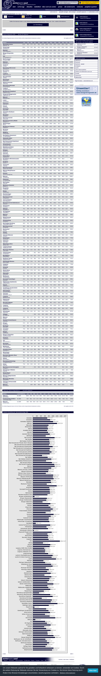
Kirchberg (5, 162)
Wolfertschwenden (8, 83)
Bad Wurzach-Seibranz (9, 127)
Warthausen (6, 276)
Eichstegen (6, 109)
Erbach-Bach (6, 156)
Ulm (6, 341)
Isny (7, 57)
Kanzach (7, 174)
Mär (32, 42)
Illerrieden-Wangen (8, 303)
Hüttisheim (5, 241)
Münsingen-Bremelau (8, 379)
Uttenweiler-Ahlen (7, 139)
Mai (39, 42)
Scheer (5, 364)
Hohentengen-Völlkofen (9, 370)
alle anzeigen (72, 11)
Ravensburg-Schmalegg (9, 361)
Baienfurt (7, 51)
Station (5, 42)
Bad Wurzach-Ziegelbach (9, 92)
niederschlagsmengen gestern (86, 40)
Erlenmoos (5, 103)
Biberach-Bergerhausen (9, 171)
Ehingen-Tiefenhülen (8, 335)
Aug (51, 42)
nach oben (65, 659)
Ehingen (5, 323)
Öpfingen (6, 209)
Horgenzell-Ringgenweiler (9, 95)
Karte (44, 16)
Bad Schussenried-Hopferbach (11, 142)
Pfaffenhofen (6, 300)
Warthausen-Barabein (8, 186)
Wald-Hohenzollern (8, 244)
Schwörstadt (6, 48)
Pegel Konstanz (78, 80)
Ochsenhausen (7, 144)
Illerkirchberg (6, 271)
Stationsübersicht (65, 16)
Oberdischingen (7, 194)
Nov (63, 42)
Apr (35, 42)
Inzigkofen (5, 265)
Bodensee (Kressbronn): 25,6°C (52, 9)
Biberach (6, 98)
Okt (59, 42)
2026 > (72, 30)
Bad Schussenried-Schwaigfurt (11, 367)
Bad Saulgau (6, 183)
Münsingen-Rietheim (8, 250)
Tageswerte (10, 16)
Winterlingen (6, 353)
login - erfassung (23, 13)
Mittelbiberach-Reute (8, 147)
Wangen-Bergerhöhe (8, 54)
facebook (78, 62)
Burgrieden (6, 188)
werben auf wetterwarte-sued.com (84, 71)
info (17, 13)
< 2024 (4, 30)
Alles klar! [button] (93, 670)
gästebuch (78, 60)
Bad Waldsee (6, 256)
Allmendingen (7, 291)
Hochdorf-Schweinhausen (9, 320)
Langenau (6, 297)
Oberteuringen (6, 124)
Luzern (5, 101)
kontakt (77, 73)
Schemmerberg (7, 221)
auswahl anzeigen (63, 11)
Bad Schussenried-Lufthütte (10, 121)
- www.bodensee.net (88, 80)
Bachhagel (5, 326)
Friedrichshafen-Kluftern (9, 399)
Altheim (6, 359)
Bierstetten (5, 115)
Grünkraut (5, 65)
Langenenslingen (7, 247)
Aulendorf (7, 294)
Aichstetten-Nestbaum (8, 112)
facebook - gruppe (80, 64)
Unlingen (6, 315)
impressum (78, 75)
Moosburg (5, 130)
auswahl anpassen (81, 11)
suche (77, 67)
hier (53, 21)
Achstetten (5, 329)
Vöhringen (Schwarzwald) (9, 382)
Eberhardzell (6, 230)
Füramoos (6, 338)
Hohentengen (6, 312)
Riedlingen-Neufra (7, 259)
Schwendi (5, 268)
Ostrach (5, 106)
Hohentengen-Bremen (8, 262)
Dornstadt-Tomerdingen (9, 279)
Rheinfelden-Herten (8, 45)
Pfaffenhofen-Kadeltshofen (10, 282)
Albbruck (6, 396)
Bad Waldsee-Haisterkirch (9, 136)
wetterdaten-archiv (93, 11)
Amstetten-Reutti (7, 350)
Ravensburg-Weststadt (9, 86)
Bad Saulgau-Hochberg (9, 224)
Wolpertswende (7, 218)
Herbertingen (6, 206)
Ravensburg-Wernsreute (9, 68)
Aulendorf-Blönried (8, 235)
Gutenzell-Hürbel (7, 200)
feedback (72, 659)
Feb (28, 42)
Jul (47, 42)
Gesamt (71, 42)
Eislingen (5, 150)
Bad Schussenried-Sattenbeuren (11, 203)
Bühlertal (6, 62)
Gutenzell (6, 153)
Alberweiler (6, 274)
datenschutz (78, 77)
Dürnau (6, 191)
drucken (60, 659)
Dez (67, 42)
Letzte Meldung (21, 393)
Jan (24, 42)
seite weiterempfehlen (81, 69)
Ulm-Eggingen (6, 212)
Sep (55, 42)
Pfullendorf (6, 180)
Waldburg (6, 133)
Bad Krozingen (7, 59)
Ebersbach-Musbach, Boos (10, 356)
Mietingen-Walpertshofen (9, 376)
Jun (43, 42)
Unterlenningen (7, 253)
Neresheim (7, 344)
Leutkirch (7, 74)
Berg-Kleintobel (7, 77)
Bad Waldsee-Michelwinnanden (11, 159)
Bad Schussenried (7, 118)
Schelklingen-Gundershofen (10, 288)
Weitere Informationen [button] (67, 673)
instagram (78, 65)
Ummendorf (6, 165)
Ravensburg (6, 71)
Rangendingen (6, 373)
